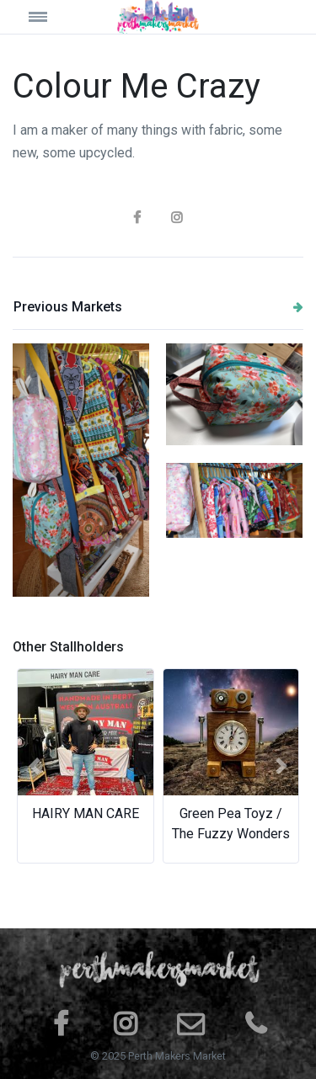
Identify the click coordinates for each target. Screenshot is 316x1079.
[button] (34, 766)
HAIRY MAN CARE (85, 813)
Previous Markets (158, 307)
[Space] (158, 17)
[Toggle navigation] (49, 16)
